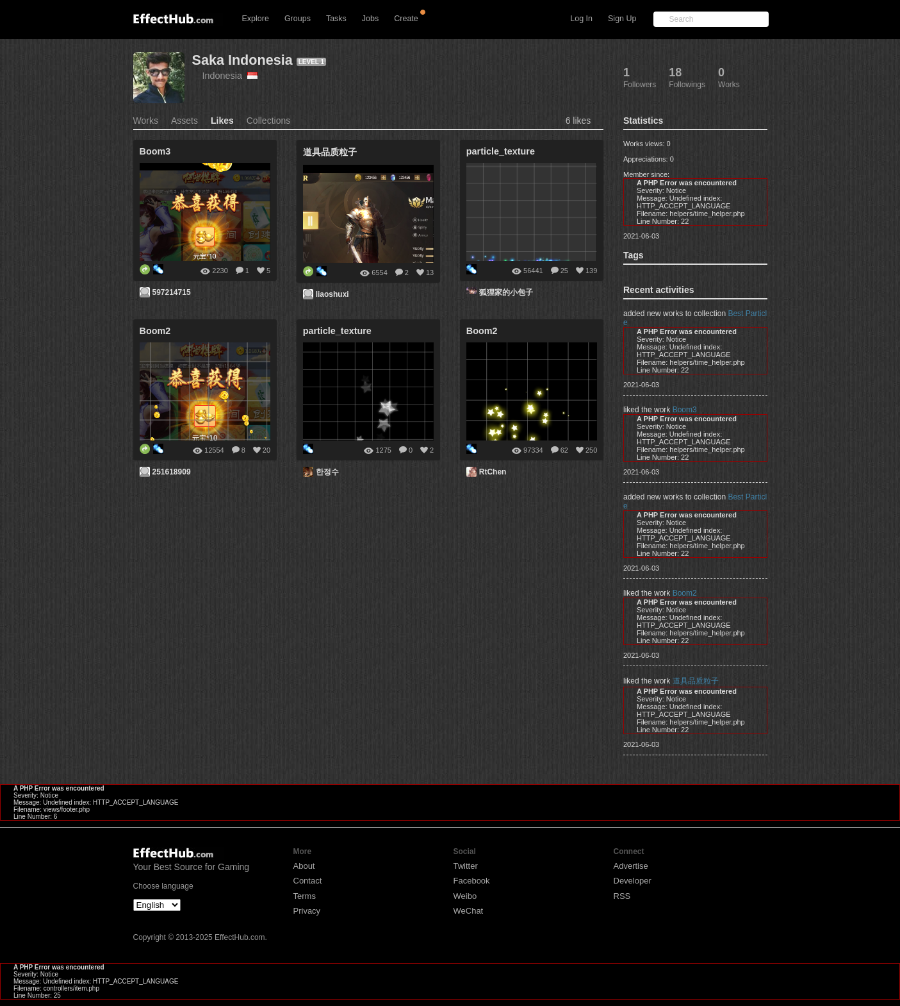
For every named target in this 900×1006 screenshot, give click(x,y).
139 (591, 270)
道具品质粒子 (696, 680)
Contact (307, 880)
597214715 (171, 292)
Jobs (370, 18)
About (304, 866)
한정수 (327, 471)
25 (564, 270)
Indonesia (230, 76)
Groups (297, 18)
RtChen (493, 471)
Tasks (336, 18)
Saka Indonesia (242, 60)
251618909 (171, 471)
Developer (632, 880)
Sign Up (622, 18)
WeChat (469, 911)
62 (564, 450)
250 (591, 450)
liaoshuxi (332, 294)
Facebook (472, 880)
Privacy (307, 911)
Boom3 (685, 409)
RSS (622, 896)
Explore (255, 18)
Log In (581, 18)
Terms (304, 896)
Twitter (466, 866)
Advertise (631, 866)
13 (430, 272)
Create (406, 18)
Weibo (465, 896)
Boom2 (685, 593)
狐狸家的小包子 (506, 292)
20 (266, 450)
